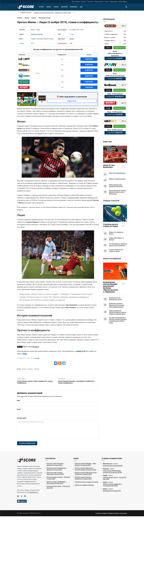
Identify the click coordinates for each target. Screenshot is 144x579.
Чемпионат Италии (37, 34)
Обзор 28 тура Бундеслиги (117, 173)
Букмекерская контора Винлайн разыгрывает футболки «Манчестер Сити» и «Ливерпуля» (110, 287)
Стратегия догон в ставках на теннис (110, 225)
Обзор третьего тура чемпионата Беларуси (116, 185)
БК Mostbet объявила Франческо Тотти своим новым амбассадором (116, 305)
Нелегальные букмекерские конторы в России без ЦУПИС (112, 472)
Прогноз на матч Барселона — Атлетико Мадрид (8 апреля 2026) (85, 470)
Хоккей (48, 7)
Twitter (24, 354)
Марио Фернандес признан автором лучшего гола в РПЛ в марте (117, 192)
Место (21, 39)
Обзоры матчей (99, 1)
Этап (59, 34)
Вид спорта (61, 39)
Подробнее (89, 59)
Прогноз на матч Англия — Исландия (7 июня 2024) (58, 479)
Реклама (110, 514)
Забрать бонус (71, 101)
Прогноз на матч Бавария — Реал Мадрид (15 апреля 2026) (85, 465)
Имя (19, 402)
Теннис (56, 7)
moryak (37, 358)
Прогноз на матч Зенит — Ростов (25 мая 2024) (58, 488)
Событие (22, 29)
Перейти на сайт (119, 47)
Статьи (106, 1)
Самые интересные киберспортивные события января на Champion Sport (117, 312)
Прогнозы (90, 1)
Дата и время (62, 29)
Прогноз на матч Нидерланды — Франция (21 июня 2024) (57, 470)
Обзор (108, 47)
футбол (37, 369)
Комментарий (22, 419)
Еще (81, 7)
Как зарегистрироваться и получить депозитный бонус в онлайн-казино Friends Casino (118, 320)
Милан (30, 369)
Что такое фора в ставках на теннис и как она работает (118, 244)
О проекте (98, 514)
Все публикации (122, 1)
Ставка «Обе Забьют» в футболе (116, 238)
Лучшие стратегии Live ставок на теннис (116, 250)
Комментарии (113, 1)
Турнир (21, 34)
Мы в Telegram (76, 1)
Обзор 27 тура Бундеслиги (117, 179)
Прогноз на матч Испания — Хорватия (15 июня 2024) (55, 465)
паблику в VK (80, 351)
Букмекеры (73, 7)
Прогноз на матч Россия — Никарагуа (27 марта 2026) (83, 479)
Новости (83, 1)
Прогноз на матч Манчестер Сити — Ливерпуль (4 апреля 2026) (50, 12)
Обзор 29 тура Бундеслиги (109, 166)
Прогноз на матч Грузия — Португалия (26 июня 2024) (55, 474)
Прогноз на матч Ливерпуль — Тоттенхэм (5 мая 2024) (112, 486)
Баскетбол (64, 7)
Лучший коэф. (62, 43)
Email (19, 410)
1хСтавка (35, 347)
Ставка (21, 43)
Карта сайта (123, 514)
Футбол (41, 7)
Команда (104, 514)
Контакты (116, 514)
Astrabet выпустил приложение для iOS (115, 298)
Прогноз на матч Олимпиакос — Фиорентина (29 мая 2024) (57, 483)
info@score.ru (34, 493)
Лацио (24, 369)
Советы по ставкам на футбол (116, 233)
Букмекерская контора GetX (112, 492)
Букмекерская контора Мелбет (113, 467)
